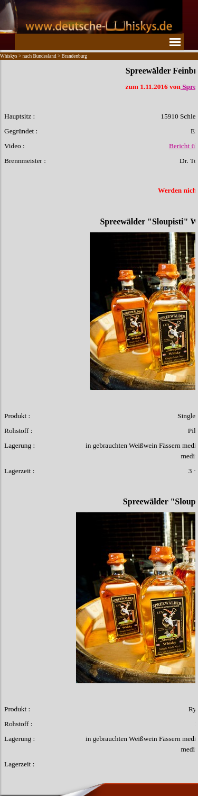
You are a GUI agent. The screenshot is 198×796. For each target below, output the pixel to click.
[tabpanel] (99, 417)
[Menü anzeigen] (175, 41)
